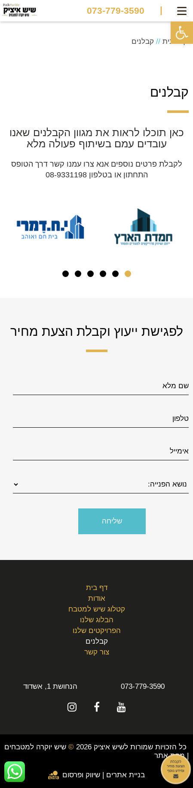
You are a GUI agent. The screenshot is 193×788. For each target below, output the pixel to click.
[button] (182, 32)
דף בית (96, 588)
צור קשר (96, 652)
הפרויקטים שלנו (97, 631)
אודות (96, 598)
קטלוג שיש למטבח (96, 609)
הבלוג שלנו (96, 620)
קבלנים (97, 641)
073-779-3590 (115, 11)
